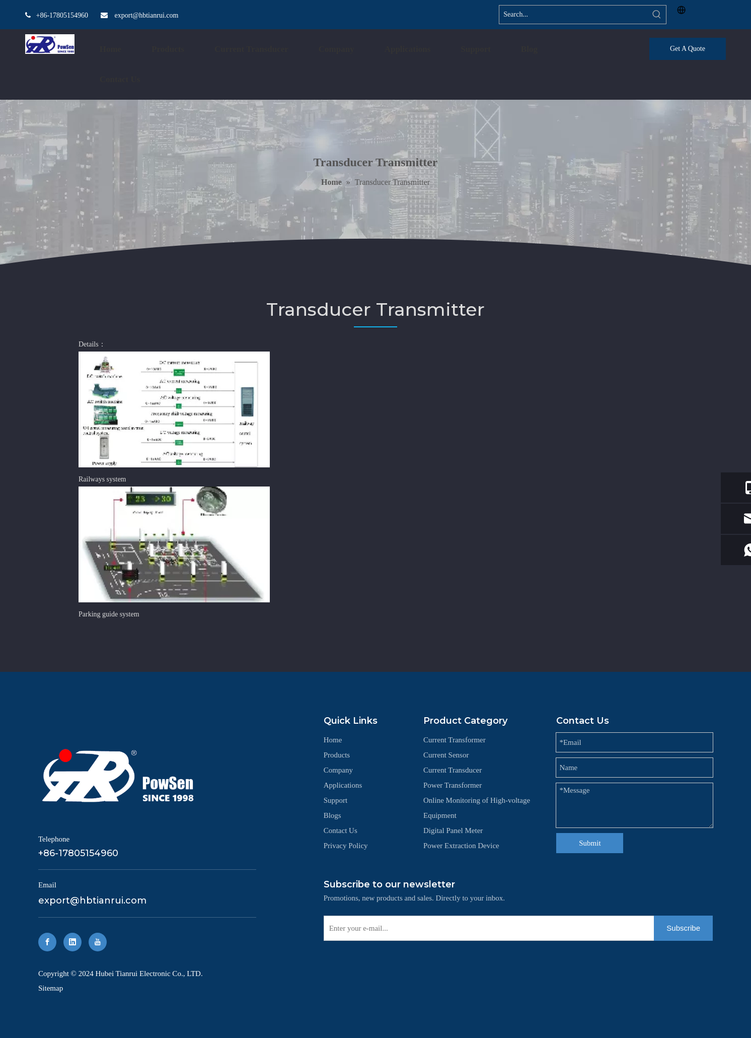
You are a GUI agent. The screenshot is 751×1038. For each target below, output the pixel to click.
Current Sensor (446, 755)
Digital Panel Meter (453, 830)
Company (338, 770)
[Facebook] (47, 942)
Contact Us (340, 830)
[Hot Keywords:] (657, 15)
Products (337, 755)
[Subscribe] (683, 928)
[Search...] (573, 15)
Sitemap (50, 988)
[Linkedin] (72, 942)
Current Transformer (454, 740)
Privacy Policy (346, 846)
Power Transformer (452, 785)
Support (336, 800)
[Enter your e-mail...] (486, 928)
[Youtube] (98, 942)
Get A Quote (687, 48)
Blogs (332, 815)
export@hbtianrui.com (147, 15)
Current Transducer (452, 770)
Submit (589, 843)
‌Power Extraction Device (461, 846)
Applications (343, 785)
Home (333, 740)
